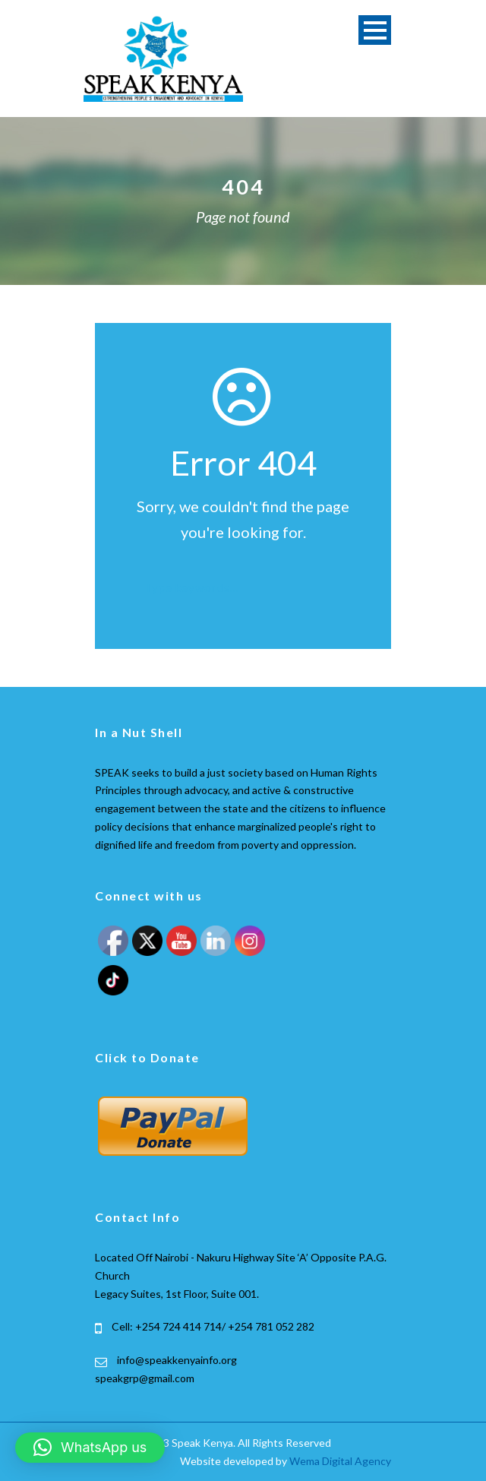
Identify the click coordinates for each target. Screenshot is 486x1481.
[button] (90, 1447)
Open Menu (374, 30)
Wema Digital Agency (340, 1460)
